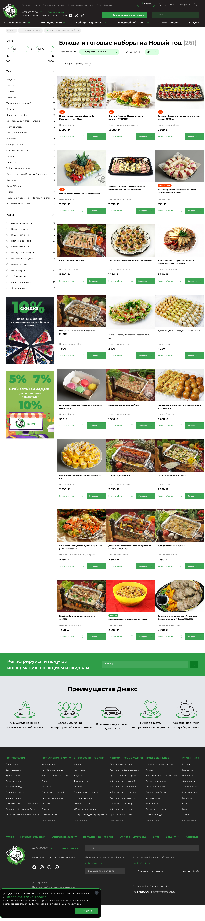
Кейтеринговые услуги (126, 773)
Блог (99, 5)
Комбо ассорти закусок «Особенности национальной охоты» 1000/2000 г (128, 189)
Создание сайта (140, 902)
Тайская (186, 830)
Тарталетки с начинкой (18, 102)
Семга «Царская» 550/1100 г (78, 264)
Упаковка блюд (14, 802)
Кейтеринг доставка (89, 22)
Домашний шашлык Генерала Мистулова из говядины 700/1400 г (129, 557)
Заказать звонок (56, 12)
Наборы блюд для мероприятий (90, 830)
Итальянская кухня (18, 239)
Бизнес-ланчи (153, 819)
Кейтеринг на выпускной (122, 797)
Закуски (10, 78)
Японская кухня (16, 287)
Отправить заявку (64, 852)
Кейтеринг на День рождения (125, 786)
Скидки (194, 22)
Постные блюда (154, 830)
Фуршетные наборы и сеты (160, 780)
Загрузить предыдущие (76, 62)
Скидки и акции (14, 814)
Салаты (10, 107)
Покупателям (15, 773)
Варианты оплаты (15, 808)
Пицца (10, 155)
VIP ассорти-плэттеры (18, 167)
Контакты (108, 5)
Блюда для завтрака (156, 825)
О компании (49, 5)
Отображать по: (134, 50)
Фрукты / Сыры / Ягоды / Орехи (23, 119)
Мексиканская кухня (19, 257)
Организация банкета (121, 830)
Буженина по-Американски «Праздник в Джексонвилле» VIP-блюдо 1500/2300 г (178, 631)
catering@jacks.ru (141, 879)
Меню (10, 852)
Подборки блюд (157, 773)
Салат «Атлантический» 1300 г (178, 483)
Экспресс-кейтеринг (89, 773)
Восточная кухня (17, 227)
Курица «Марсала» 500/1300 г (178, 554)
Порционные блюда (156, 808)
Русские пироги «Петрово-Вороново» (26, 173)
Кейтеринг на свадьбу (121, 819)
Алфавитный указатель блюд (20, 825)
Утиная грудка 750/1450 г (126, 483)
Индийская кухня (17, 233)
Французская (189, 797)
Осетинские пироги (17, 149)
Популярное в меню (56, 773)
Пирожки (46, 819)
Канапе (10, 84)
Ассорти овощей (82, 819)
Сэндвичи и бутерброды (86, 808)
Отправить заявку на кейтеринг (128, 15)
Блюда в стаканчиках (157, 797)
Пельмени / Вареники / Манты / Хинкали (28, 196)
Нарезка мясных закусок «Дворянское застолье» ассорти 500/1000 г (180, 267)
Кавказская (188, 786)
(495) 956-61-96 (30, 12)
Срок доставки (13, 797)
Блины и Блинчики (16, 131)
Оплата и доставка (31, 5)
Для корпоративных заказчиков (22, 830)
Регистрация (184, 4)
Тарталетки (80, 786)
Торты (9, 190)
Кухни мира (190, 773)
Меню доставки (51, 22)
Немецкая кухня (17, 263)
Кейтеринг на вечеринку (122, 814)
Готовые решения (15, 22)
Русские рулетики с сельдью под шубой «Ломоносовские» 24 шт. (180, 193)
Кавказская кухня (17, 245)
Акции (61, 5)
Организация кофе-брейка (124, 791)
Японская (187, 819)
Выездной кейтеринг (131, 22)
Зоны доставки (13, 786)
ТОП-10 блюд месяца (52, 786)
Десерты (11, 96)
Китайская (187, 814)
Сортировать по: (67, 50)
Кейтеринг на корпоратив (123, 802)
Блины (45, 797)
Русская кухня (16, 269)
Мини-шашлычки (83, 814)
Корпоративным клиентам (80, 5)
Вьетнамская (189, 825)
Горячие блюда (14, 125)
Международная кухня (20, 251)
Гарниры (11, 161)
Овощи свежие (14, 143)
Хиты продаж (169, 22)
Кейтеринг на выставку (121, 825)
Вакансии (172, 852)
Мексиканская (190, 808)
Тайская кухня (16, 275)
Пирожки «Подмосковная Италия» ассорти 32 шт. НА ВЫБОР (176, 412)
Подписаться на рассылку (150, 887)
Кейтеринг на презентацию (124, 808)
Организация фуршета (121, 780)
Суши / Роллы (13, 184)
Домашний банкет (155, 802)
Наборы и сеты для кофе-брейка (162, 791)
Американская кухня (19, 221)
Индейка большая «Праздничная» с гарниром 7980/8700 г (127, 115)
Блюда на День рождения (55, 791)
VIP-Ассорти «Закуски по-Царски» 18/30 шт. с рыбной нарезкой (78, 557)
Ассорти (150, 786)
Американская (190, 802)
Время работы (13, 791)
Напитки (11, 137)
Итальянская (188, 791)
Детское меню (153, 814)
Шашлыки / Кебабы (16, 113)
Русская (186, 780)
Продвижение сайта (159, 902)
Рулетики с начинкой (53, 814)
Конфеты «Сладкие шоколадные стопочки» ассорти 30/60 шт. (174, 115)
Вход (172, 4)
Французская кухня (18, 281)
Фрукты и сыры (81, 797)
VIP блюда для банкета (18, 202)
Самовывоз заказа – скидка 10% (22, 819)
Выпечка (11, 90)
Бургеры (11, 178)
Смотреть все (48, 836)
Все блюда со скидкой (53, 808)
